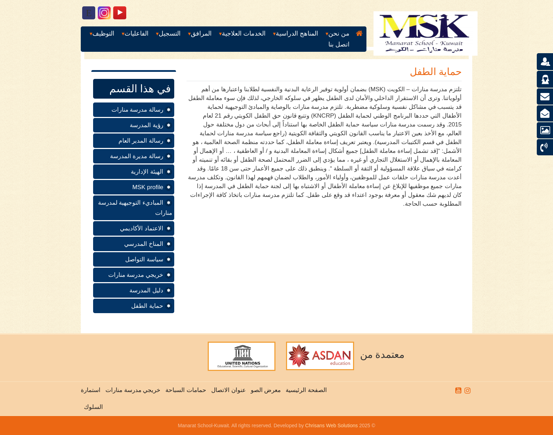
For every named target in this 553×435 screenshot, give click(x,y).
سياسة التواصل (144, 259)
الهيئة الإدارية (147, 171)
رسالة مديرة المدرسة (136, 156)
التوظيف (103, 33)
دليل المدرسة (146, 290)
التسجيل (170, 33)
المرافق (201, 33)
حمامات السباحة (184, 390)
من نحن (339, 33)
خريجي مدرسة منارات (135, 275)
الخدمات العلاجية (244, 33)
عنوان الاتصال (226, 390)
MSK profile (147, 187)
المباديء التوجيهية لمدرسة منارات (135, 207)
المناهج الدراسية (297, 33)
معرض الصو (264, 390)
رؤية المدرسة (146, 125)
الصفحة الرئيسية (304, 390)
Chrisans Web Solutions (331, 425)
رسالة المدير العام (141, 140)
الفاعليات (136, 33)
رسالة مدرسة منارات (137, 109)
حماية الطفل (147, 306)
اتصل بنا (339, 44)
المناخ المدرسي (143, 244)
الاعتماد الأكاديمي (141, 228)
